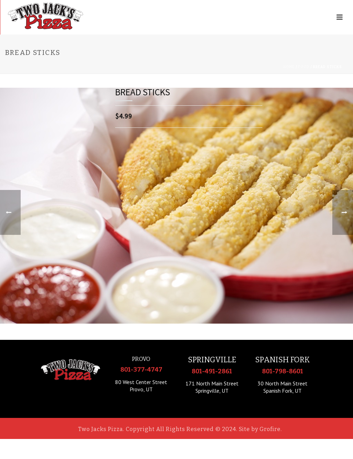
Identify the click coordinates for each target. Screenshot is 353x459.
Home (289, 67)
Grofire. (271, 429)
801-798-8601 (282, 371)
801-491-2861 (212, 371)
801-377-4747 (141, 369)
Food (304, 67)
